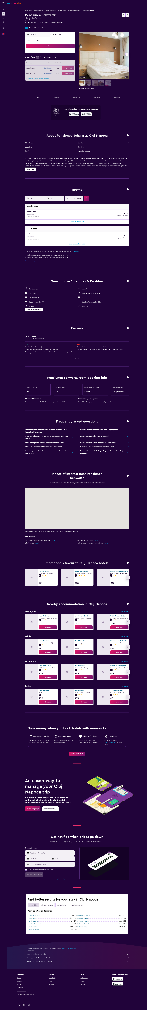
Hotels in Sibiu (32, 922)
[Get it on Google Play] (74, 114)
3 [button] (60, 53)
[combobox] (51, 848)
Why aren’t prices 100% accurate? (78, 957)
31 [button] (60, 73)
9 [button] (55, 58)
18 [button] (65, 63)
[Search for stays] (3, 14)
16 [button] (55, 63)
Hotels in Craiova (83, 917)
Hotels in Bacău (33, 917)
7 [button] (45, 58)
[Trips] (3, 28)
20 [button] (41, 68)
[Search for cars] (3, 18)
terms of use (51, 874)
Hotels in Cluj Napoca (74, 10)
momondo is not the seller (78, 950)
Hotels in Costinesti (34, 919)
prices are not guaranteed (69, 944)
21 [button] (45, 68)
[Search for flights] (3, 9)
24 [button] (60, 68)
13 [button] (41, 63)
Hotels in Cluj (62, 10)
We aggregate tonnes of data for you (78, 953)
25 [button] (65, 68)
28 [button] (46, 73)
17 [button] (60, 63)
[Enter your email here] (51, 860)
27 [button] (41, 73)
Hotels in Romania (51, 10)
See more (124, 607)
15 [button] (50, 63)
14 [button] (45, 63)
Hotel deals (28, 10)
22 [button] (50, 68)
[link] (48, 623)
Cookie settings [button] (30, 256)
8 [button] (50, 58)
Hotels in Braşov (82, 914)
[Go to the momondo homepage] (14, 3)
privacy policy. (61, 874)
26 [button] (70, 68)
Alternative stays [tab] (47, 901)
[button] (3, 3)
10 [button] (60, 58)
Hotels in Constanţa (83, 911)
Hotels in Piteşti (82, 922)
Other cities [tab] (33, 901)
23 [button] (55, 68)
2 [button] (55, 53)
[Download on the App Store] (86, 114)
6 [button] (40, 58)
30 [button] (55, 73)
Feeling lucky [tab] (61, 901)
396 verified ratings (41, 28)
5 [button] (70, 53)
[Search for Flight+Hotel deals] (3, 22)
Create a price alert (110, 738)
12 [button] (70, 58)
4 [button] (65, 53)
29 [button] (50, 73)
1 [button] (50, 53)
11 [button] (65, 58)
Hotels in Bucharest (34, 911)
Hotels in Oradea (33, 925)
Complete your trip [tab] (76, 901)
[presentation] (86, 114)
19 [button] (70, 63)
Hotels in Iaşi (32, 914)
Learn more (75, 247)
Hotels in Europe (38, 10)
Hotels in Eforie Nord (84, 919)
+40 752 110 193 (31, 25)
